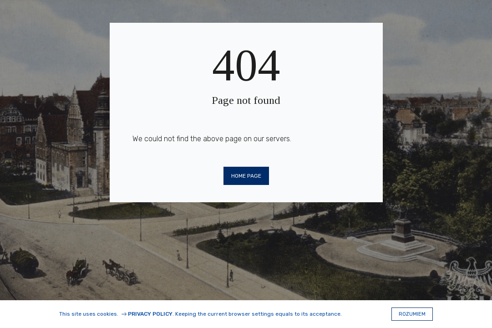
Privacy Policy (150, 314)
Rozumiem (412, 314)
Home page (246, 176)
